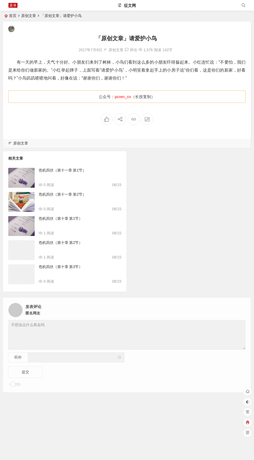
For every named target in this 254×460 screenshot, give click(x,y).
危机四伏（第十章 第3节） (61, 267)
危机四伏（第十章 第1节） (61, 218)
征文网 (127, 5)
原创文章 (28, 16)
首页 (12, 16)
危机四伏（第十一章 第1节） (62, 170)
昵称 (18, 357)
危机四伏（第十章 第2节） (61, 242)
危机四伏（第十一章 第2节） (62, 194)
